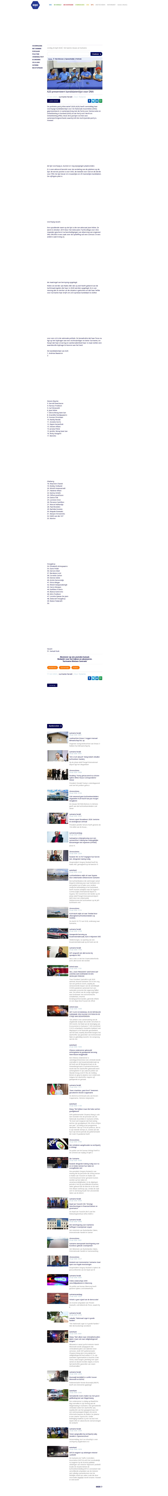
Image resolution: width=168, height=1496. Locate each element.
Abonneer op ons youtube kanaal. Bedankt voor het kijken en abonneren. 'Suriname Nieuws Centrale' (75, 665)
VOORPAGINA (37, 52)
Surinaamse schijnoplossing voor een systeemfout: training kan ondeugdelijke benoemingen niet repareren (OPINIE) (83, 847)
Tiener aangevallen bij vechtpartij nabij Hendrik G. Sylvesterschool (83, 1442)
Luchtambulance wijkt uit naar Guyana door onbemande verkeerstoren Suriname (84, 883)
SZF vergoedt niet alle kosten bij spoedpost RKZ (81, 961)
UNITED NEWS (107, 8)
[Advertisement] (84, 33)
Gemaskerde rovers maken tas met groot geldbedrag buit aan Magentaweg (84, 1404)
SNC (57, 8)
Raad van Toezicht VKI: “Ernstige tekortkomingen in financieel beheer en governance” (83, 1213)
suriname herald (65, 103)
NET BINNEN (36, 55)
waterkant (73, 1051)
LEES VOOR (53, 108)
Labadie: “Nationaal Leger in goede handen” (82, 1326)
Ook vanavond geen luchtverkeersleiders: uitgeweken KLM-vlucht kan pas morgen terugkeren (84, 805)
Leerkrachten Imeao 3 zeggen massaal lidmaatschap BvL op (83, 746)
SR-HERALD (64, 8)
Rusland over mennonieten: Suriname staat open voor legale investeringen (85, 1270)
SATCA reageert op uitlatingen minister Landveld (83, 1460)
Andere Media (129, 8)
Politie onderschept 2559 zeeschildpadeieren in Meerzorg (80, 1289)
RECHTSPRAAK (37, 75)
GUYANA (35, 72)
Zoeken (95, 61)
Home (50, 66)
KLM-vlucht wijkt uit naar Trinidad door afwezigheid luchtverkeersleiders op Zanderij (83, 922)
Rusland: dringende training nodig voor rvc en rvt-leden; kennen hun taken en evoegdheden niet (84, 1172)
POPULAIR (36, 58)
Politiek (79, 66)
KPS (99, 8)
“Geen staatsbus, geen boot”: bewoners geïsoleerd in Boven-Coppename (83, 1098)
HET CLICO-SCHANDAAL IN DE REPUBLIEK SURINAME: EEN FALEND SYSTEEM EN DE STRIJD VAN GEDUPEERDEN (85, 1021)
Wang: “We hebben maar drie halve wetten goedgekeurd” (84, 1117)
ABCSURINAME (75, 8)
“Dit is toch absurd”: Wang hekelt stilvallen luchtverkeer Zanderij (84, 765)
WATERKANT (118, 8)
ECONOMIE (36, 66)
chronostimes (74, 777)
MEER (98, 1493)
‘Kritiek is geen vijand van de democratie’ (83, 1306)
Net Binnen (59, 66)
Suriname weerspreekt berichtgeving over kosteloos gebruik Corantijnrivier (84, 1251)
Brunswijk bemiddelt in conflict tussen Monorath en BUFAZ (83, 1385)
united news (73, 973)
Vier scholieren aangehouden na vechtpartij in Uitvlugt (84, 1153)
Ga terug (52, 692)
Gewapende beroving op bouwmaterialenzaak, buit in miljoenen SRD (85, 942)
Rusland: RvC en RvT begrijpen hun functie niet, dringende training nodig (84, 864)
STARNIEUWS (86, 8)
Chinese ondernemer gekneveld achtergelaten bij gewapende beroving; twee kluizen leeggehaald (83, 1059)
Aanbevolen (54, 732)
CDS (94, 8)
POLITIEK (35, 61)
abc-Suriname (74, 1165)
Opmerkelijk (69, 66)
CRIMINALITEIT (38, 64)
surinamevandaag (75, 839)
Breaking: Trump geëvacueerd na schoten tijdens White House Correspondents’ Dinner (84, 784)
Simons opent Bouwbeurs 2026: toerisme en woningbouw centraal (84, 827)
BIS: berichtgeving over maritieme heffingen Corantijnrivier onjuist (81, 1232)
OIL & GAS (36, 69)
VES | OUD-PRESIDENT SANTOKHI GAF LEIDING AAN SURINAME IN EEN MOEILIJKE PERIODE (83, 980)
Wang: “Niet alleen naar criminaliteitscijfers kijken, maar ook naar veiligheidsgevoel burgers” (84, 1346)
